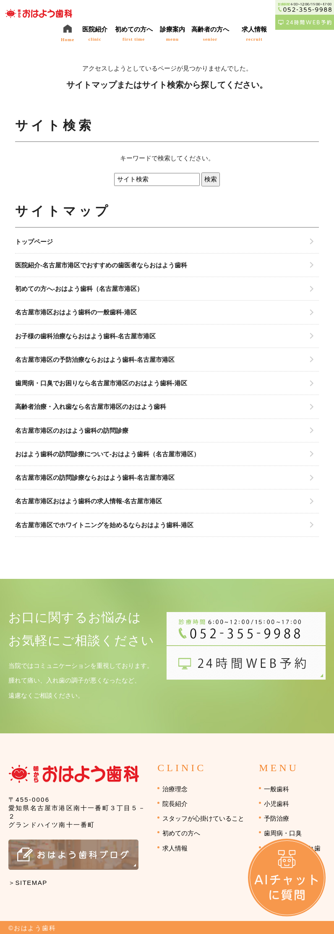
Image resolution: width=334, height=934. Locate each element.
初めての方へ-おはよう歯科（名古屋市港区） (79, 288)
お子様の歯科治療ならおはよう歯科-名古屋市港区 (85, 336)
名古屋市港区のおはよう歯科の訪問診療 (71, 430)
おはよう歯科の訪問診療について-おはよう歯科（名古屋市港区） (107, 454)
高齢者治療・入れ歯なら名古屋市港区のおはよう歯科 (90, 406)
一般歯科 (276, 789)
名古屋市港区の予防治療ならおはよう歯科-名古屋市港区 (95, 359)
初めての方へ (181, 833)
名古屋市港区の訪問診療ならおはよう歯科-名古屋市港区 (95, 477)
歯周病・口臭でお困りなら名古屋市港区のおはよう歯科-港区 (101, 383)
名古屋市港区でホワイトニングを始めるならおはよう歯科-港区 (104, 524)
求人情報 (175, 848)
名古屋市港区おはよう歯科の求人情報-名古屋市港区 (88, 501)
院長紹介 (175, 803)
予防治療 (276, 818)
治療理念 (175, 789)
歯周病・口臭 (283, 833)
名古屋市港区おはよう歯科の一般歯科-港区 (76, 312)
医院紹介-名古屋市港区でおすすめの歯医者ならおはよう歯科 (101, 265)
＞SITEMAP (27, 882)
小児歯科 (276, 803)
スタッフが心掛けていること (203, 818)
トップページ (34, 241)
